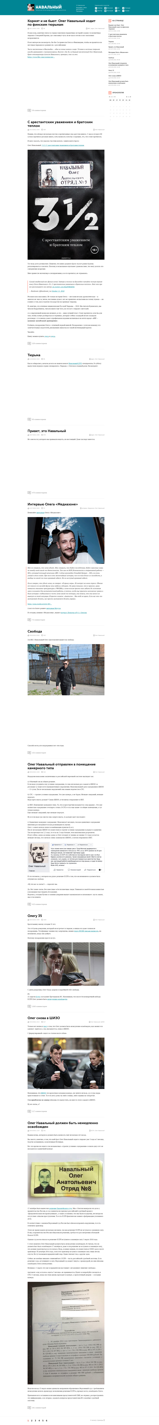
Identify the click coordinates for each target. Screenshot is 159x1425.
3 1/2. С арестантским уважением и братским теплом (63, 145)
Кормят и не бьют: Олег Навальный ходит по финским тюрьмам (62, 23)
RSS (117, 10)
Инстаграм (108, 10)
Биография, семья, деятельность (81, 8)
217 (45, 1022)
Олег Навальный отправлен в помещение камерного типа (62, 766)
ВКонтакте (108, 8)
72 (44, 508)
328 (45, 129)
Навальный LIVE (75, 364)
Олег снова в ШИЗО (44, 1018)
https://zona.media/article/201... (40, 604)
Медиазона (91, 508)
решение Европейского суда (60, 1208)
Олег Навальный (99, 28)
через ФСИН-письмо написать (86, 931)
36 (44, 28)
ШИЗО (102, 1022)
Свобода (35, 631)
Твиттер (98, 10)
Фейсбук (98, 8)
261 (45, 1130)
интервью (84, 508)
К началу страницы (97, 1420)
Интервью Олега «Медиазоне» (53, 504)
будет (38, 997)
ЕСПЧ (92, 1130)
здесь (46, 336)
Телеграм (126, 8)
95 (44, 359)
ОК (117, 8)
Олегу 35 (35, 916)
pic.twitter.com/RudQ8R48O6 (63, 287)
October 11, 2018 (58, 291)
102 (45, 635)
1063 (45, 920)
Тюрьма (34, 355)
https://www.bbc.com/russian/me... (41, 57)
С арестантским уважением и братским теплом (60, 124)
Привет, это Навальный (47, 431)
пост (45, 1026)
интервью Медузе (53, 608)
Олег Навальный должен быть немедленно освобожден (63, 1125)
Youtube (125, 10)
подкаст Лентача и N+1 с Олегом (74, 613)
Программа (79, 11)
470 (45, 435)
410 (45, 772)
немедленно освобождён (57, 999)
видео (92, 28)
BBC (89, 28)
